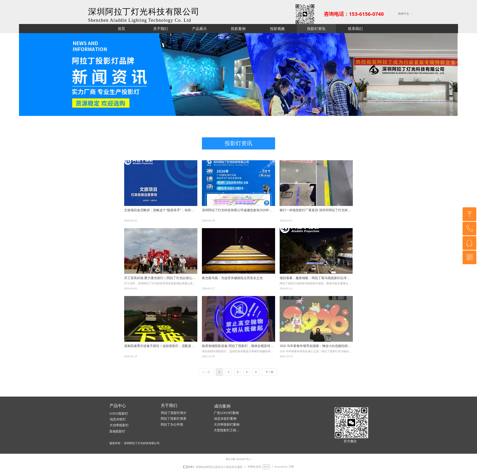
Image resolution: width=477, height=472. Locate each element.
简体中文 (403, 13)
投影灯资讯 (238, 143)
